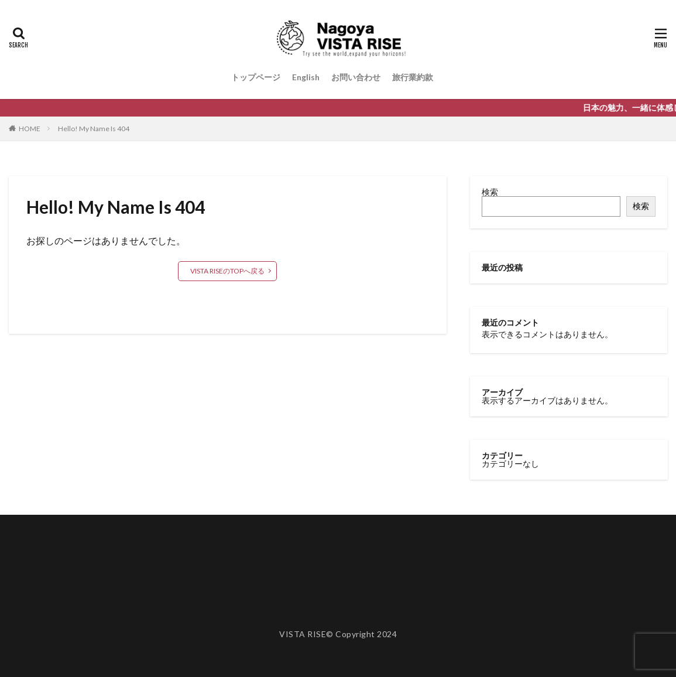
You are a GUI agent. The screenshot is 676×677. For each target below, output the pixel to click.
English (306, 77)
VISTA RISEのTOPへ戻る (227, 270)
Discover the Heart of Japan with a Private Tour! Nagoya (123, 562)
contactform (43, 554)
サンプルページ (49, 578)
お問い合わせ (355, 77)
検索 (490, 192)
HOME (29, 128)
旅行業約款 (412, 77)
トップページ (255, 77)
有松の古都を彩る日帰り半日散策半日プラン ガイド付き (123, 611)
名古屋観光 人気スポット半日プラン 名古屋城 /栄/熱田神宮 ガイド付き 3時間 (161, 603)
